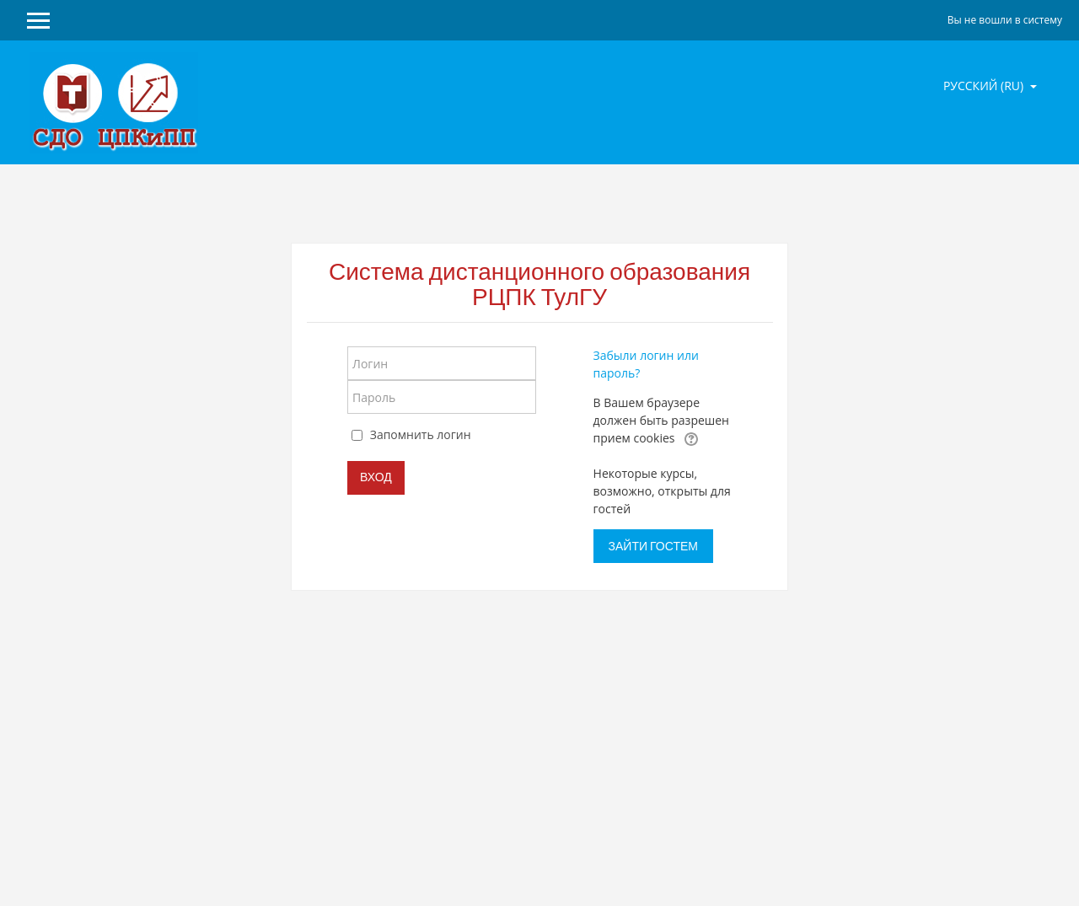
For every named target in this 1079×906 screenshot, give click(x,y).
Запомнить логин (420, 434)
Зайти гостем (653, 546)
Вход (376, 477)
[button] (691, 439)
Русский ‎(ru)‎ (985, 86)
